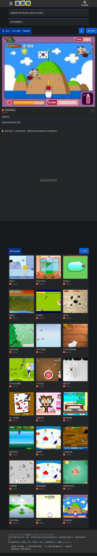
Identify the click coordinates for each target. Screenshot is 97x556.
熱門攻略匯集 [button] (17, 22)
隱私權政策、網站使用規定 (21, 552)
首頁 (7, 31)
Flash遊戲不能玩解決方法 (53, 549)
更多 (84, 251)
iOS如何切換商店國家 (34, 549)
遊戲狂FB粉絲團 (17, 549)
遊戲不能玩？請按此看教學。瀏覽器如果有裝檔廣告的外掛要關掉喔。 (32, 131)
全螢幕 (91, 31)
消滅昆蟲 (26, 31)
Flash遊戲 (16, 31)
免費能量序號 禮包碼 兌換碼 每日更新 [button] (28, 12)
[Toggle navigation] (10, 3)
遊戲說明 (68, 549)
